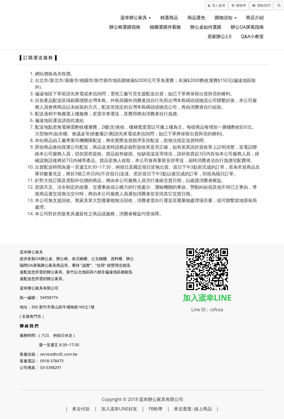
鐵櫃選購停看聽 (165, 27)
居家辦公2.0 (219, 36)
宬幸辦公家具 (135, 17)
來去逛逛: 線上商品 (193, 409)
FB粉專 (156, 409)
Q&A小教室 (252, 36)
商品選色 (196, 17)
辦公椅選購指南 (124, 27)
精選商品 (169, 17)
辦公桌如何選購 (205, 27)
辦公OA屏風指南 (247, 27)
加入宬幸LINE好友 (119, 409)
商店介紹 (255, 17)
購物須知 (225, 17)
